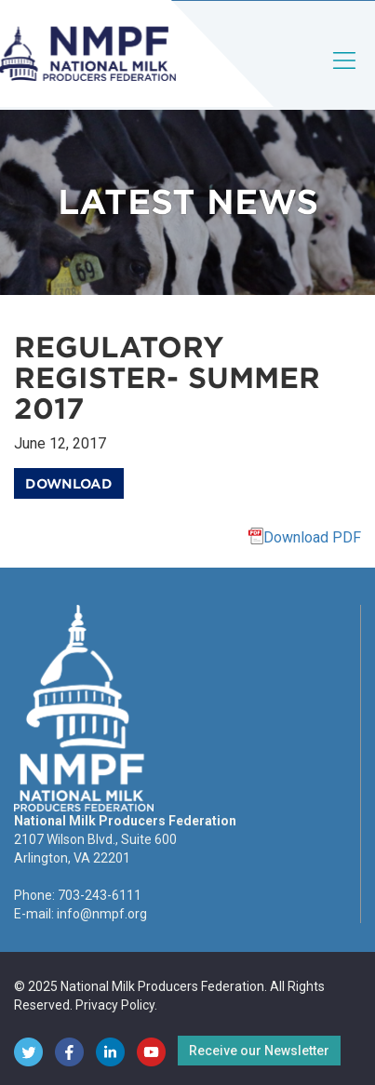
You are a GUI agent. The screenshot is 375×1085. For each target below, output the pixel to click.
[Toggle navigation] (345, 76)
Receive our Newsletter (259, 1050)
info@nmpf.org (102, 913)
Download (69, 483)
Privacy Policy (114, 1005)
